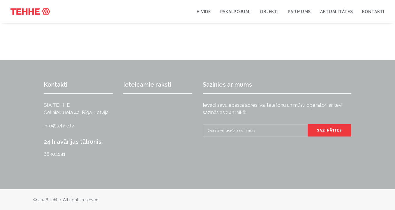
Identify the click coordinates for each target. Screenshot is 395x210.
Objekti (269, 11)
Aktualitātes (336, 11)
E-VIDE (204, 11)
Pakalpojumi (235, 11)
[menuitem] (206, 11)
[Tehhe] (30, 11)
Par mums (299, 11)
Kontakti (373, 11)
